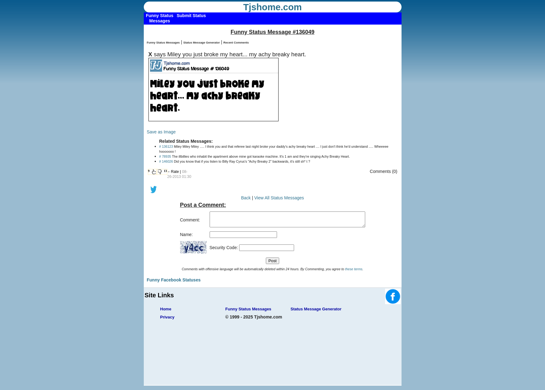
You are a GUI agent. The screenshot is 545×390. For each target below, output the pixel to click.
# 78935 (165, 156)
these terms (353, 272)
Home (165, 311)
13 (165, 171)
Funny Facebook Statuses (174, 282)
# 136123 (166, 146)
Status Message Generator (201, 42)
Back (246, 197)
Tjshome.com (272, 7)
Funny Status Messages (163, 42)
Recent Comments (236, 42)
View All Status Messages (279, 197)
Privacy (167, 320)
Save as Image (161, 131)
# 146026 (166, 161)
